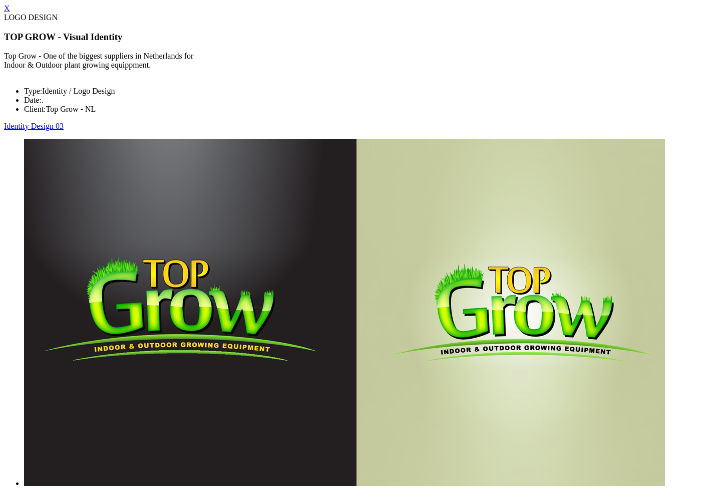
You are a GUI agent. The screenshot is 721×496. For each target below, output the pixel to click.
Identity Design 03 (34, 126)
